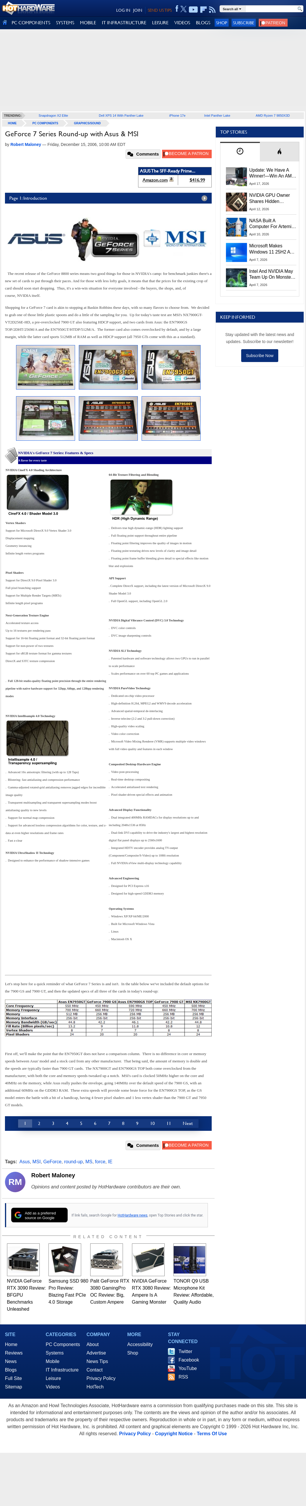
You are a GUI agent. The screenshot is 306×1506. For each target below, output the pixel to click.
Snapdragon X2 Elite (53, 115)
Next (188, 1123)
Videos (53, 1386)
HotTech (95, 1386)
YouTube (187, 1368)
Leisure (53, 1378)
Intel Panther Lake (217, 115)
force (100, 1161)
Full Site (13, 1378)
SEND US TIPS (160, 10)
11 (168, 1123)
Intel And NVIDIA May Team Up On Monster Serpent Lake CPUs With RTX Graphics (271, 274)
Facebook (188, 1359)
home (12, 123)
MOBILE (88, 22)
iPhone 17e (177, 115)
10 (152, 1123)
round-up (73, 1161)
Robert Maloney (53, 1175)
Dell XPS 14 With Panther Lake (121, 115)
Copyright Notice (174, 1433)
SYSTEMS (65, 22)
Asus (25, 1161)
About (92, 1344)
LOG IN (123, 10)
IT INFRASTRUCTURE (124, 22)
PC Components (45, 123)
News (11, 1361)
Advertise (96, 1352)
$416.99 (197, 180)
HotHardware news (132, 1215)
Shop (221, 22)
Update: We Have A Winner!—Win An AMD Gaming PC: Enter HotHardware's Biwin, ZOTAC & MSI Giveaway (272, 173)
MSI (36, 1161)
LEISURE (160, 22)
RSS (183, 1376)
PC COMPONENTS (31, 22)
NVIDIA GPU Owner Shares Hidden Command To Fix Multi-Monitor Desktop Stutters (272, 198)
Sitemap (13, 1386)
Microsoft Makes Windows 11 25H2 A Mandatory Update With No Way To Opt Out (269, 249)
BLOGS (203, 22)
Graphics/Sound (87, 123)
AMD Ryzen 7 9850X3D (273, 115)
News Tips (97, 1361)
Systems (55, 1352)
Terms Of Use (212, 1433)
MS (88, 1161)
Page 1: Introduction (109, 198)
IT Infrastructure (62, 1369)
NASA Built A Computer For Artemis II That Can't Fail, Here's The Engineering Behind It (271, 224)
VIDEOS (182, 22)
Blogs (11, 1369)
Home (11, 1344)
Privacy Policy (101, 1378)
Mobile (53, 1361)
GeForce (52, 1161)
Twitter (185, 1351)
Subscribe (243, 22)
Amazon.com (155, 180)
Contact (94, 1369)
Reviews (13, 1352)
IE (110, 1161)
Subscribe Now (259, 355)
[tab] (240, 151)
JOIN (137, 10)
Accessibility (140, 1344)
